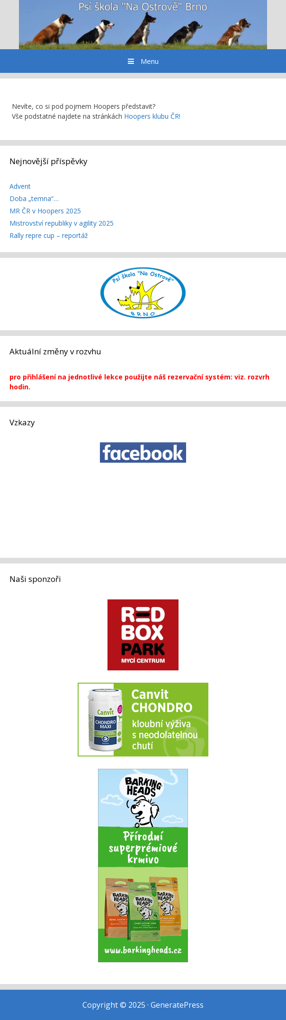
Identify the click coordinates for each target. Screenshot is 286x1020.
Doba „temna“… (34, 198)
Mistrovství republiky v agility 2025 (61, 223)
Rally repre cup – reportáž (48, 235)
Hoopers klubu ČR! (152, 116)
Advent (20, 186)
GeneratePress (177, 1005)
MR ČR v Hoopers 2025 (45, 210)
